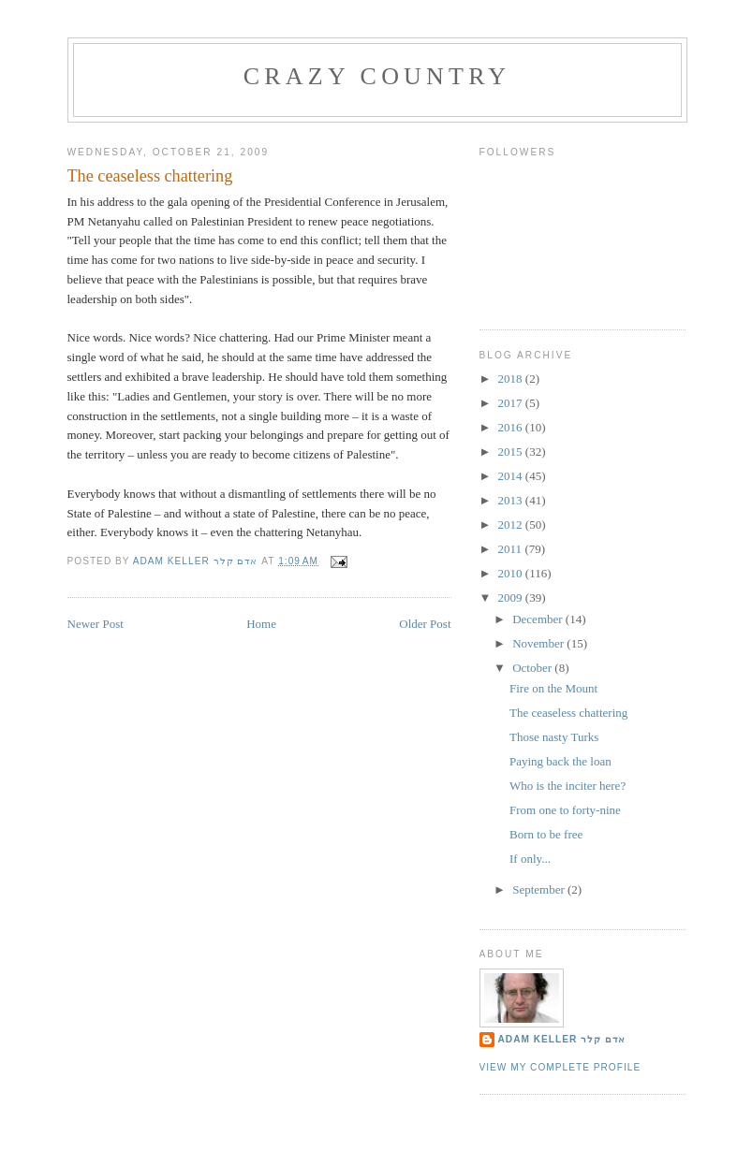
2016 (511, 427)
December (539, 619)
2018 (511, 379)
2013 (511, 500)
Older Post (424, 624)
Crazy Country (377, 76)
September (540, 889)
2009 (511, 597)
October (533, 668)
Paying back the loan (560, 761)
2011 (511, 549)
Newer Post (95, 624)
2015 (511, 451)
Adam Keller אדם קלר (562, 1039)
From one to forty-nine (565, 810)
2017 (511, 403)
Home (261, 624)
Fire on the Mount (553, 688)
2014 (511, 476)
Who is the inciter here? (567, 786)
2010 (511, 573)
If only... (530, 859)
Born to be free (545, 834)
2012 (511, 524)
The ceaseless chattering (568, 713)
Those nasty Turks (553, 737)
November (539, 643)
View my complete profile (560, 1067)
